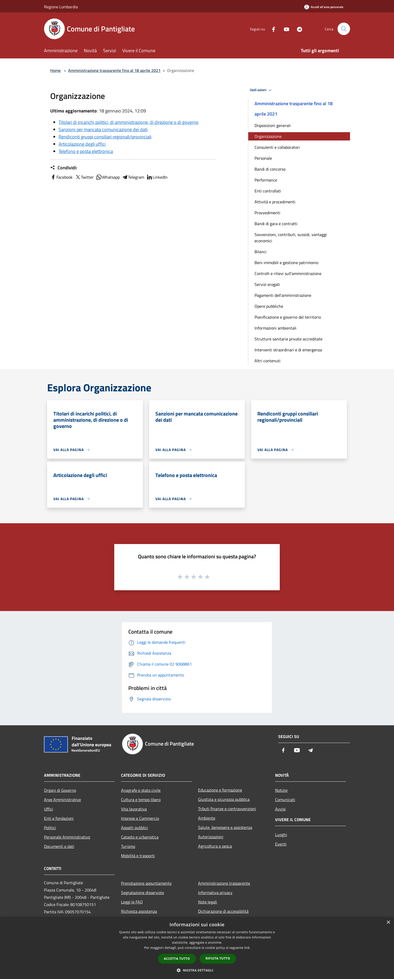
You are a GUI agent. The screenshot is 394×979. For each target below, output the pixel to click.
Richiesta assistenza (139, 911)
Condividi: (63, 167)
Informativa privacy (215, 892)
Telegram (133, 177)
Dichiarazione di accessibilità (223, 911)
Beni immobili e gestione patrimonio (286, 262)
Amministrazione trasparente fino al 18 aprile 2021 (114, 70)
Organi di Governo (60, 790)
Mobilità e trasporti (138, 856)
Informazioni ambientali (275, 328)
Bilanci (260, 252)
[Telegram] (297, 28)
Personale (263, 158)
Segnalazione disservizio (142, 892)
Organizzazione (268, 136)
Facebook (61, 177)
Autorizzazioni (210, 837)
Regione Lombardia (61, 7)
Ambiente (206, 818)
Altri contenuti (268, 361)
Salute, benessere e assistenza (225, 827)
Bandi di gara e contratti (276, 223)
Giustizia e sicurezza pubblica (224, 799)
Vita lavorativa (134, 809)
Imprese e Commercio (140, 818)
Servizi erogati (267, 284)
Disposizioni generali (273, 125)
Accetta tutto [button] (177, 958)
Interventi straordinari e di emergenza (288, 350)
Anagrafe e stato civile (141, 790)
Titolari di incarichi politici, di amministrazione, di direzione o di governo (129, 122)
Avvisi (280, 809)
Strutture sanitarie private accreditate (288, 339)
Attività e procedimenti (275, 202)
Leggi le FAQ (132, 902)
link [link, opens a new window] (247, 948)
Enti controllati (268, 191)
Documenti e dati (59, 846)
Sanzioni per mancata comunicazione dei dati (103, 129)
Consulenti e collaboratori (277, 147)
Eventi (281, 844)
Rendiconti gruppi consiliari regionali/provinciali (105, 136)
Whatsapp (108, 177)
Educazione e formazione (220, 790)
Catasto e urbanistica (139, 837)
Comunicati (285, 799)
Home (55, 70)
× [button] (388, 922)
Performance (266, 180)
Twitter (84, 177)
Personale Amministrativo (67, 837)
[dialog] (197, 948)
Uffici (48, 809)
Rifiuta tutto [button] (218, 958)
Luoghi (281, 835)
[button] (197, 970)
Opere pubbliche (269, 306)
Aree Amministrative (62, 799)
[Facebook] (271, 28)
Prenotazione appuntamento (146, 883)
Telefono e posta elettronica (86, 151)
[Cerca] (344, 29)
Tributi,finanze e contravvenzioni (227, 809)
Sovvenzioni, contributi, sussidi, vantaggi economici (291, 237)
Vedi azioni (261, 90)
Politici (50, 827)
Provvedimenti (267, 213)
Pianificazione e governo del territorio (288, 317)
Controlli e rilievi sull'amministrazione (288, 273)
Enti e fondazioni (59, 818)
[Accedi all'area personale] (323, 7)
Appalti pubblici (134, 827)
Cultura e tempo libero (141, 799)
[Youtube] (284, 28)
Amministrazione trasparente (224, 883)
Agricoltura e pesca (215, 846)
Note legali (207, 902)
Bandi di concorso (270, 169)
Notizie (281, 790)
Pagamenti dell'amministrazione (283, 295)
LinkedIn (157, 177)
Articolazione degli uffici (82, 143)
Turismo (128, 846)
